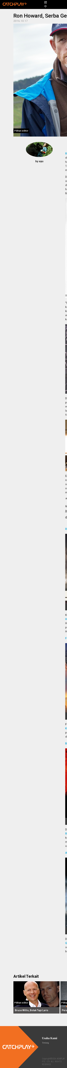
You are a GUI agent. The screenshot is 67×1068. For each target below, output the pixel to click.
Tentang (45, 1042)
